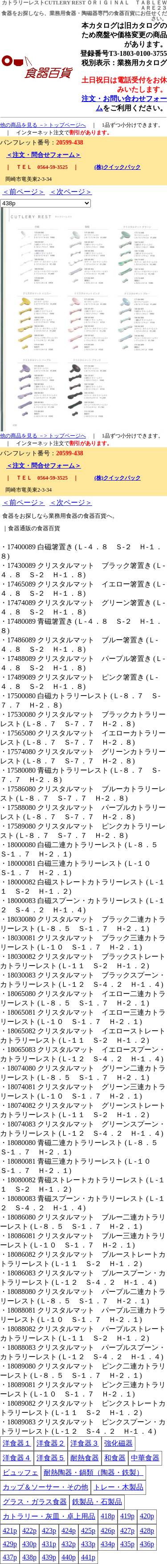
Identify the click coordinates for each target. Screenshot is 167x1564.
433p (88, 1544)
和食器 (115, 1458)
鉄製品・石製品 (97, 1501)
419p (127, 1516)
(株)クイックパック (117, 167)
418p (108, 1516)
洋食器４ (17, 1458)
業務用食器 (62, 13)
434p (108, 1544)
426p (108, 1530)
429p (10, 1544)
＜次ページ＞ (70, 192)
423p (49, 1530)
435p (127, 1544)
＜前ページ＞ (23, 192)
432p (68, 1544)
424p (68, 1530)
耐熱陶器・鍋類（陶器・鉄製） (93, 1472)
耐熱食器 (84, 1458)
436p (147, 1544)
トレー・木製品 (118, 1487)
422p (29, 1530)
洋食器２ (51, 1443)
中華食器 (145, 1458)
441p (88, 1557)
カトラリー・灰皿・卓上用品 (49, 1516)
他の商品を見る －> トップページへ (43, 125)
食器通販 (19, 528)
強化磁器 (118, 1443)
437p (10, 1557)
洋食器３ (84, 1443)
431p (49, 1544)
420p (147, 1516)
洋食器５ (51, 1458)
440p (68, 1557)
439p (49, 1557)
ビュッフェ (20, 1472)
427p (127, 1530)
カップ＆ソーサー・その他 (45, 1487)
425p (88, 1530)
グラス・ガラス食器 (35, 1501)
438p (29, 1557)
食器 (6, 13)
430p (29, 1544)
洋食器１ (17, 1443)
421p (10, 1530)
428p (147, 1530)
